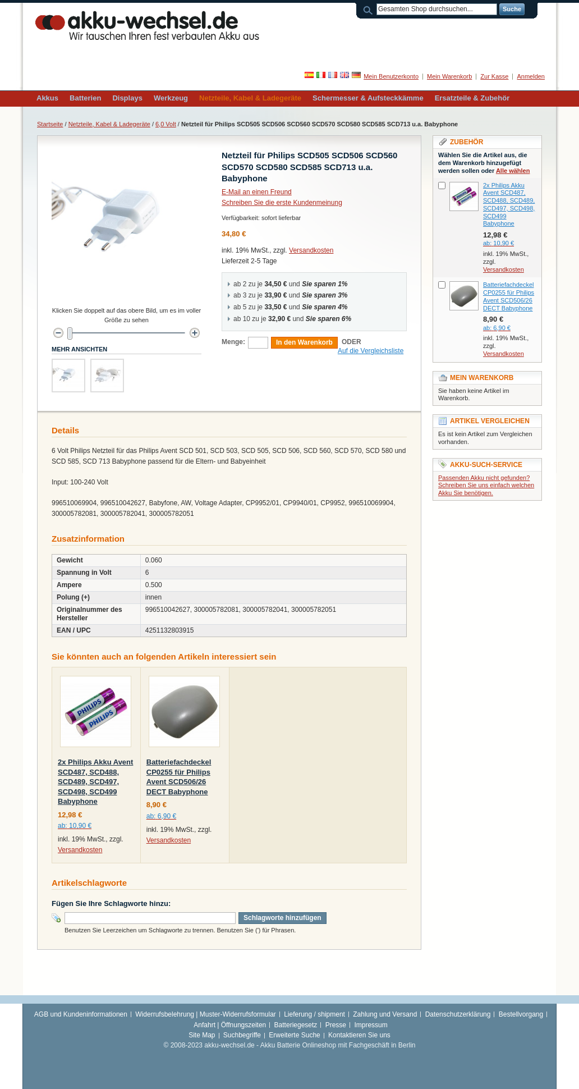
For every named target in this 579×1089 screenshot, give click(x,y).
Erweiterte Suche (294, 1035)
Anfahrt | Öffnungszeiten (230, 1025)
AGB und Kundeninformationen (80, 1014)
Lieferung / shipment (314, 1014)
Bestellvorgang (521, 1014)
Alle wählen (513, 170)
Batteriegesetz (296, 1025)
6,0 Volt (165, 124)
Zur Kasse (494, 76)
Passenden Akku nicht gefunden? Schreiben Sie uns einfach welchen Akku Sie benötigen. (486, 485)
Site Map (202, 1035)
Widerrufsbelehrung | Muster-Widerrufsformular (205, 1014)
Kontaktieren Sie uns (359, 1035)
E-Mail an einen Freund (257, 192)
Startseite (50, 124)
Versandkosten (311, 250)
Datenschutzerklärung (458, 1014)
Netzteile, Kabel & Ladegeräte (109, 124)
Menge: (233, 342)
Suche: (369, 9)
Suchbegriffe (242, 1035)
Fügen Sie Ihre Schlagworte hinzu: (111, 903)
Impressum (370, 1025)
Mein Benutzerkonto (391, 76)
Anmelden (531, 76)
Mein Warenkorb (449, 76)
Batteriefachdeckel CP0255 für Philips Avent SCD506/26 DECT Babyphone (508, 296)
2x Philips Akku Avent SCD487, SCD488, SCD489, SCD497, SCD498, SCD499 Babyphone (95, 782)
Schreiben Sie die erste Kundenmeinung (282, 203)
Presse (335, 1025)
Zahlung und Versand (385, 1014)
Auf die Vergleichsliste (370, 351)
